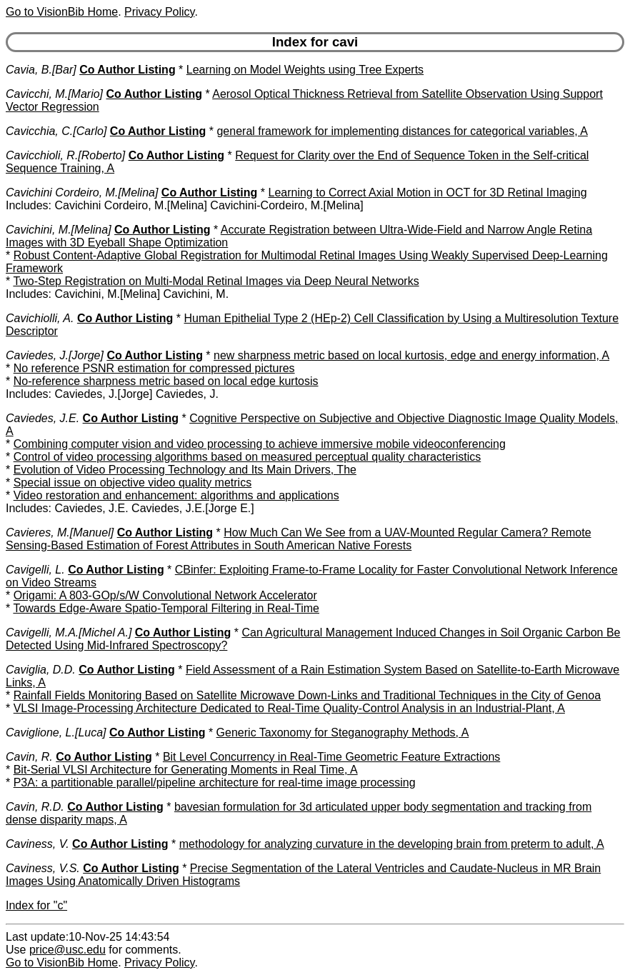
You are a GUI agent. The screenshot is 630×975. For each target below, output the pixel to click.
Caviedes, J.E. (42, 418)
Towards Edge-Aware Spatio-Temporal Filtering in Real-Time (166, 608)
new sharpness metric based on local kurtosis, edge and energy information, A (411, 355)
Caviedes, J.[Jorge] (55, 355)
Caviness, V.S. (43, 868)
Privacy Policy (159, 12)
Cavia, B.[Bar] (41, 70)
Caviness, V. (37, 844)
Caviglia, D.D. (41, 670)
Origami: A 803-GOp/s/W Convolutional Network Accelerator (165, 595)
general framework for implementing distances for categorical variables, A (401, 131)
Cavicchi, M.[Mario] (54, 94)
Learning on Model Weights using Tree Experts (305, 70)
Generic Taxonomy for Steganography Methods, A (342, 732)
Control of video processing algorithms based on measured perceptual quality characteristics (247, 457)
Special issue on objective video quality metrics (133, 482)
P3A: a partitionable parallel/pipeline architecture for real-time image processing (215, 782)
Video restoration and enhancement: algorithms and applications (176, 495)
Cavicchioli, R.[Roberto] (65, 155)
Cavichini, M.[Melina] (58, 230)
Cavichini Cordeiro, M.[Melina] (82, 192)
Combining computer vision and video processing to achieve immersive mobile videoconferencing (260, 444)
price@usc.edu (67, 950)
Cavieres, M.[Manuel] (60, 532)
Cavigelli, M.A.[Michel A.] (68, 632)
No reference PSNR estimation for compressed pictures (154, 368)
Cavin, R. (29, 757)
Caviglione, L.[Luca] (56, 732)
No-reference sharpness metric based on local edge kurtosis (166, 381)
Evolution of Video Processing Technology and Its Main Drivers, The (185, 470)
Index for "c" (36, 905)
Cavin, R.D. (35, 807)
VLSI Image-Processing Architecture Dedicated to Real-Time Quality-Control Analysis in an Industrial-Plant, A (289, 708)
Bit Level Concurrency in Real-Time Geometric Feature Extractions (331, 757)
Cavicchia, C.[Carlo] (56, 131)
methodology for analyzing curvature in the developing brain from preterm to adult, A (391, 844)
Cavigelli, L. (35, 570)
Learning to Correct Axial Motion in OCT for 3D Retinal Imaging (427, 192)
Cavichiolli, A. (40, 318)
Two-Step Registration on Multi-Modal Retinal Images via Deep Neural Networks (216, 281)
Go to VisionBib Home (62, 12)
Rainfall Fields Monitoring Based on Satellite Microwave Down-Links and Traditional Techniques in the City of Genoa (307, 695)
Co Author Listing (127, 70)
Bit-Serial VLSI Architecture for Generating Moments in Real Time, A (186, 770)
